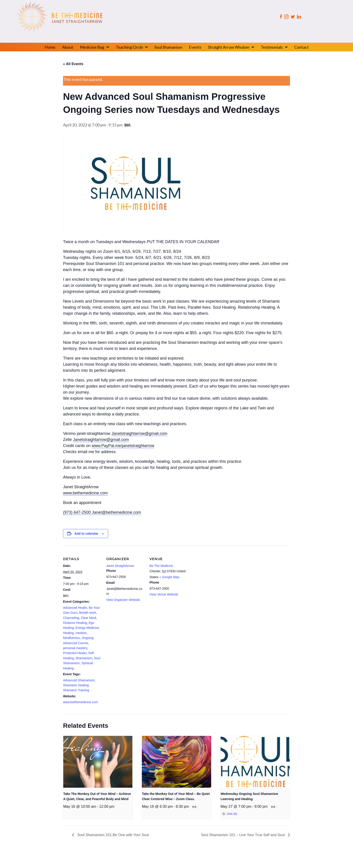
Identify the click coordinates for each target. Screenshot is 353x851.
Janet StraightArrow (120, 566)
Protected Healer (74, 653)
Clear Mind (88, 618)
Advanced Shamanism (79, 680)
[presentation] (97, 762)
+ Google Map (169, 577)
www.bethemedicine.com (80, 702)
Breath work (87, 612)
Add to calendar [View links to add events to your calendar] (86, 533)
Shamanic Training (76, 690)
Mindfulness (71, 638)
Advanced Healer (75, 607)
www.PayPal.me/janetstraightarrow (123, 445)
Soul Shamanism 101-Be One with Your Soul (112, 835)
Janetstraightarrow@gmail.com (139, 433)
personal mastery (75, 648)
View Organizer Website (123, 600)
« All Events (73, 64)
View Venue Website (163, 594)
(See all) (232, 813)
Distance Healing (75, 623)
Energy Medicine (87, 628)
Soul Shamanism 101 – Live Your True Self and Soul (243, 835)
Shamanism (83, 658)
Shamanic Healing (76, 685)
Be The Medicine (161, 566)
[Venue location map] (216, 576)
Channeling (71, 618)
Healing (68, 633)
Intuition (80, 633)
